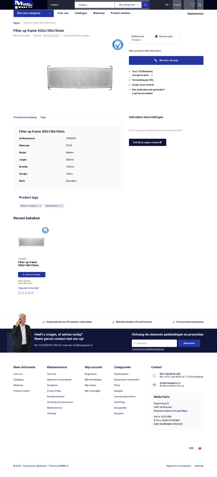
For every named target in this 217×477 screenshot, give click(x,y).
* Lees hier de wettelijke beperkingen (148, 352)
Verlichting (119, 404)
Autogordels (120, 410)
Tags (43, 119)
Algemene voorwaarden (59, 382)
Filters (117, 387)
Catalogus (81, 15)
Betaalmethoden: (56, 399)
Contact (54, 5)
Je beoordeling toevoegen (76, 38)
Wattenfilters (54, 208)
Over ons (63, 15)
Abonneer (189, 345)
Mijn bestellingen (93, 382)
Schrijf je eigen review (147, 144)
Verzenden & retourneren (60, 404)
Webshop (99, 15)
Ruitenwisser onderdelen (126, 382)
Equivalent (25, 38)
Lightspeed (41, 468)
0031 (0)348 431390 (170, 376)
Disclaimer (52, 387)
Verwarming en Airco (125, 399)
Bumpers (118, 416)
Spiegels (118, 393)
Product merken (120, 15)
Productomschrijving (25, 119)
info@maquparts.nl (170, 385)
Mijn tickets (90, 387)
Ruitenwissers (121, 376)
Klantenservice (195, 16)
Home (17, 25)
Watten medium (31, 208)
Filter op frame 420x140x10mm (28, 266)
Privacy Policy (54, 393)
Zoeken (145, 5)
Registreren (91, 376)
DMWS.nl (63, 468)
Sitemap (51, 416)
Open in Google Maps (176, 413)
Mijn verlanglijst (92, 393)
